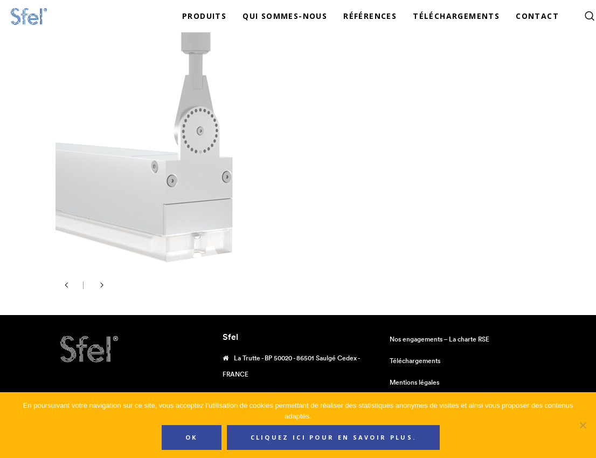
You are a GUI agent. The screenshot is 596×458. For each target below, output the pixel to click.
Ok (191, 437)
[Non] (582, 425)
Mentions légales (414, 382)
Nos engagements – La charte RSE (439, 339)
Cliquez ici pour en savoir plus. (334, 437)
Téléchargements (415, 360)
